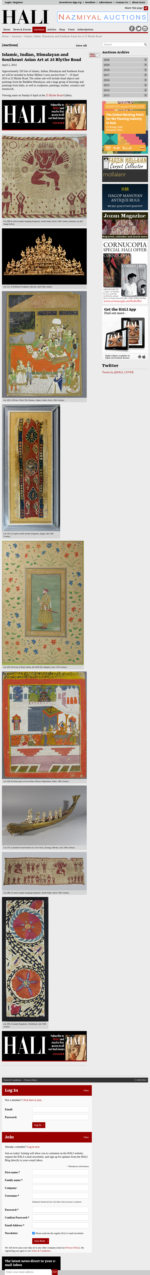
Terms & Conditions (12, 1080)
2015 (107, 85)
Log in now (33, 1146)
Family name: (13, 1180)
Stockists (90, 2)
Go (55, 1272)
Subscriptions (85, 29)
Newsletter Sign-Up (70, 2)
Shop (62, 29)
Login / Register (14, 2)
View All (81, 46)
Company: (11, 1188)
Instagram (145, 29)
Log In (37, 1125)
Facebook (132, 29)
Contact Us (122, 2)
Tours (71, 29)
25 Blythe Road (54, 95)
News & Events (22, 29)
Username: (12, 1195)
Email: (9, 1109)
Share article (93, 55)
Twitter (139, 29)
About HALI (138, 2)
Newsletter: (11, 1233)
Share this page (134, 8)
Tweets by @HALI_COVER (118, 372)
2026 (107, 59)
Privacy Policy (30, 1080)
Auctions (39, 29)
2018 (107, 70)
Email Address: (14, 1225)
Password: (11, 1117)
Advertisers (105, 2)
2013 (107, 95)
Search (145, 44)
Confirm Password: (17, 1217)
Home (6, 29)
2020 (107, 64)
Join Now (39, 1241)
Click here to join (32, 1100)
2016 (107, 80)
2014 (107, 90)
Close (86, 1090)
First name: (12, 1172)
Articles (51, 29)
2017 (107, 75)
